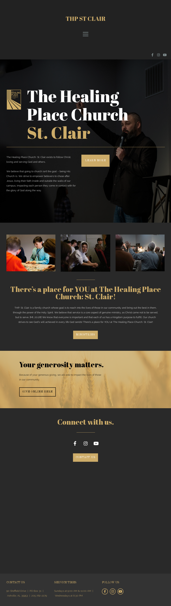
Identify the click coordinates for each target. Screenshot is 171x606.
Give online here (37, 391)
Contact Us (85, 457)
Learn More (95, 160)
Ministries (85, 334)
